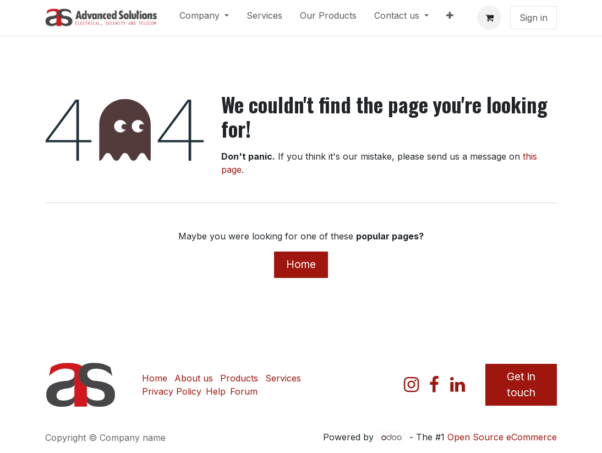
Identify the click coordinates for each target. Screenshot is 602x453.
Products (239, 378)
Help (216, 391)
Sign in (533, 17)
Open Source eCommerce (502, 437)
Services (283, 378)
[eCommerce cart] (489, 18)
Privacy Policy (171, 391)
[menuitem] (204, 17)
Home (301, 264)
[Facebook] (434, 385)
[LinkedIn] (457, 385)
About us (193, 378)
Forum (244, 391)
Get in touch (521, 384)
